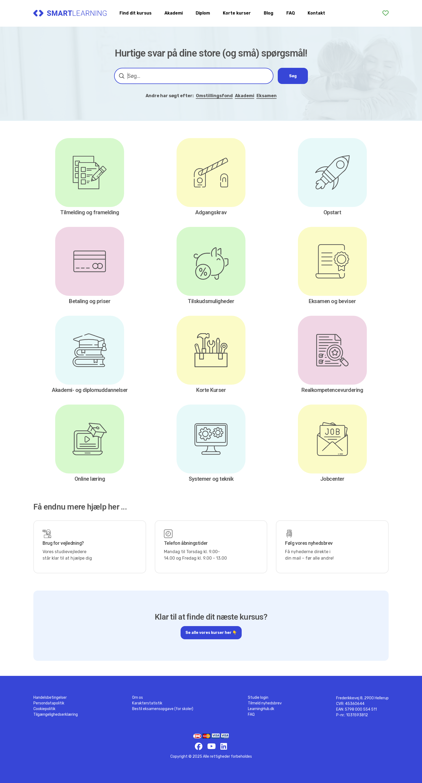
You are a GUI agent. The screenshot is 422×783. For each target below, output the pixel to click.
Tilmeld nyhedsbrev (265, 703)
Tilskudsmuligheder (211, 301)
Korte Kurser (211, 390)
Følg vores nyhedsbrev (309, 543)
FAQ (290, 13)
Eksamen (266, 95)
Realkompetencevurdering (332, 390)
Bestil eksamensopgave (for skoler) (162, 709)
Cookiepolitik (44, 709)
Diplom (203, 13)
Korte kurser (237, 13)
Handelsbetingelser (50, 697)
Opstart (332, 212)
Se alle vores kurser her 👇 (211, 634)
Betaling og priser (89, 301)
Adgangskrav (211, 212)
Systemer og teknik (211, 479)
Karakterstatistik (147, 703)
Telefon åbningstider (186, 543)
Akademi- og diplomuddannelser (90, 390)
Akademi (173, 13)
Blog (268, 13)
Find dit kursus (135, 13)
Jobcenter (332, 479)
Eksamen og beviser (332, 301)
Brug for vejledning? (63, 543)
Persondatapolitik (48, 703)
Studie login (258, 697)
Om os (137, 697)
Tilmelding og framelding (89, 212)
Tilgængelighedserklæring (55, 714)
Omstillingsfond (214, 95)
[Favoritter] (385, 13)
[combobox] (193, 76)
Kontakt (316, 13)
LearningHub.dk (261, 709)
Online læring (90, 479)
